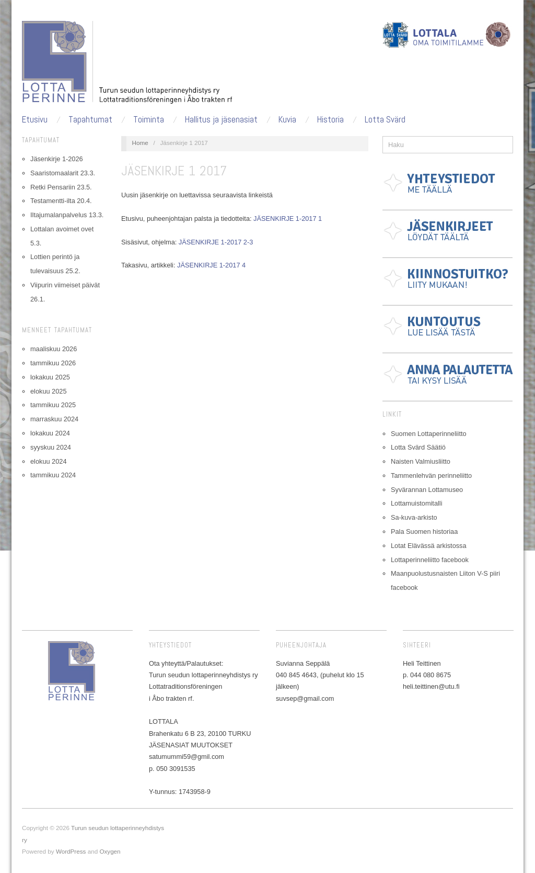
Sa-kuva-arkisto (414, 517)
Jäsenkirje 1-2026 (56, 159)
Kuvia (287, 119)
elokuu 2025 (48, 391)
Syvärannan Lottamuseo (427, 490)
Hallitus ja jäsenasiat (221, 119)
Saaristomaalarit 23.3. (62, 173)
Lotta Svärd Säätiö (418, 447)
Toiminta (148, 119)
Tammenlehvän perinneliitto (431, 475)
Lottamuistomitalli (417, 503)
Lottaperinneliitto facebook (430, 560)
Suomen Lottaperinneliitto (429, 434)
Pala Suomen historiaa (424, 531)
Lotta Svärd (385, 119)
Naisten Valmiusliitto (420, 461)
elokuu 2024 (48, 461)
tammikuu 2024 (53, 475)
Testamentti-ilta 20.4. (61, 201)
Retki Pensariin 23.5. (61, 187)
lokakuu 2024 (50, 433)
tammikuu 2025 (53, 405)
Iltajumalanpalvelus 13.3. (66, 215)
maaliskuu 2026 (53, 349)
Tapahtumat (90, 119)
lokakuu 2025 (50, 377)
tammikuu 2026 (53, 363)
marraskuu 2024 (54, 419)
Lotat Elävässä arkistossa (429, 546)
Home (140, 142)
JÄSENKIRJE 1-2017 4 (211, 265)
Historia (330, 119)
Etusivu (35, 119)
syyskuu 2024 (50, 447)
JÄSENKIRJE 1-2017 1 (287, 218)
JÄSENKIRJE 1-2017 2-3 (216, 242)
